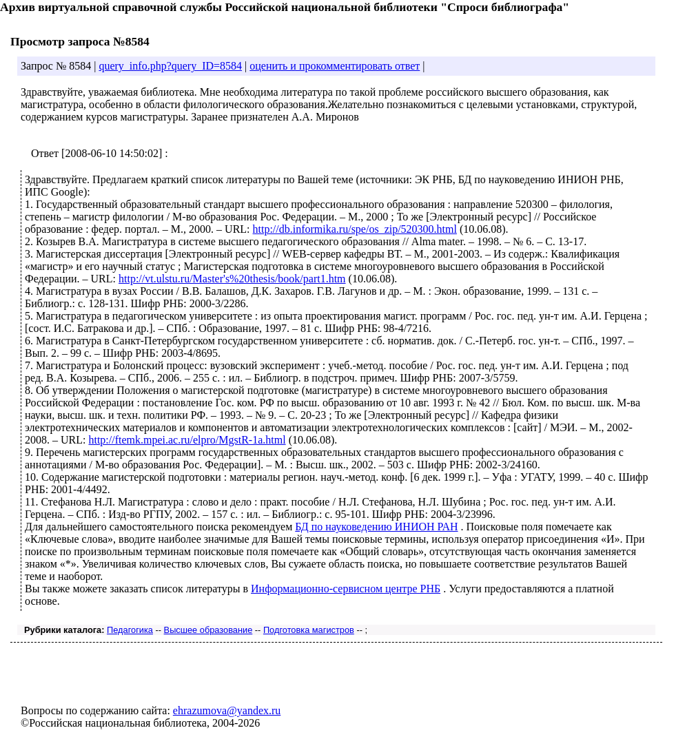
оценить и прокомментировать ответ (334, 66)
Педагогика (130, 630)
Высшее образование (208, 630)
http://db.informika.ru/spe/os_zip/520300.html (355, 229)
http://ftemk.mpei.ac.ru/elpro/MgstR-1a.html (186, 440)
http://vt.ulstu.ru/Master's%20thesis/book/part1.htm (232, 278)
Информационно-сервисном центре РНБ (345, 588)
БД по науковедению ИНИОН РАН (376, 526)
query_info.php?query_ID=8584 (170, 66)
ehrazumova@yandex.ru (226, 710)
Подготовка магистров (308, 630)
